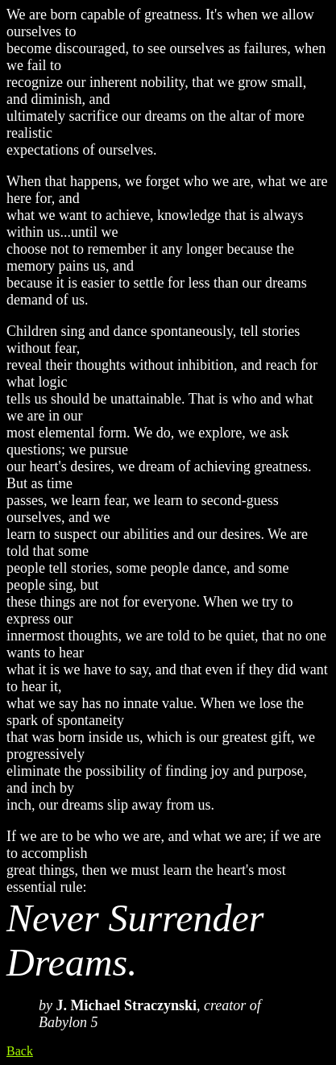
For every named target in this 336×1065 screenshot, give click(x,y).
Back (19, 1051)
